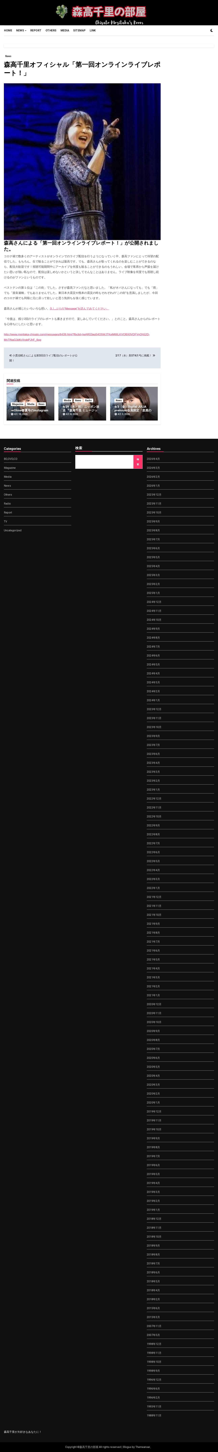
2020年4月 (153, 1075)
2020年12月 (154, 1004)
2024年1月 (153, 700)
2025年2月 (153, 584)
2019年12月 (154, 1111)
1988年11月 (154, 1415)
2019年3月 (153, 1192)
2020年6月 (153, 1057)
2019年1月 (153, 1209)
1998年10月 (154, 1361)
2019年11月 (154, 1120)
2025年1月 (153, 593)
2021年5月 (153, 959)
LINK (93, 30)
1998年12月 (154, 1344)
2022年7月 (153, 843)
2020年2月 (153, 1093)
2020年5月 (153, 1066)
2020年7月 (153, 1049)
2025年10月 (154, 512)
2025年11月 (154, 503)
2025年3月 (153, 575)
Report (8, 512)
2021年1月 (153, 995)
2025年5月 (153, 557)
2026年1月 (153, 485)
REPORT (36, 30)
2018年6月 (153, 1272)
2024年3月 (153, 682)
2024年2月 (153, 691)
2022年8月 (153, 834)
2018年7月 (153, 1263)
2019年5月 (153, 1174)
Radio (88, 400)
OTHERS (51, 30)
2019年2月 (153, 1201)
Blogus (127, 1447)
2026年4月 (153, 458)
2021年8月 (153, 932)
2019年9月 (153, 1138)
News (8, 56)
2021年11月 (154, 906)
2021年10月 (154, 914)
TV (5, 521)
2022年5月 (153, 861)
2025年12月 (154, 494)
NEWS (20, 30)
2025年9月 (153, 521)
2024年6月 (153, 655)
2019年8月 (153, 1147)
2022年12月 (154, 798)
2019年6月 (153, 1165)
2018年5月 (153, 1281)
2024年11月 (154, 610)
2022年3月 (153, 879)
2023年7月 (153, 745)
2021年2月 (153, 986)
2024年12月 (154, 602)
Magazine (17, 404)
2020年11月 (154, 1013)
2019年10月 (154, 1129)
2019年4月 (153, 1183)
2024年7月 (153, 646)
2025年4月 (153, 566)
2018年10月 (154, 1236)
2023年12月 (154, 709)
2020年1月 (153, 1102)
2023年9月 (153, 736)
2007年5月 (153, 1335)
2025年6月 (153, 548)
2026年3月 (153, 467)
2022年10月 (154, 816)
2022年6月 (153, 852)
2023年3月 (153, 771)
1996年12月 (154, 1379)
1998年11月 (154, 1353)
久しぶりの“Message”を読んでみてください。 (79, 308)
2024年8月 (153, 637)
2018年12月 (154, 1218)
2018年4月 (153, 1290)
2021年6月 (153, 950)
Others (8, 494)
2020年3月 (153, 1084)
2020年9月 (153, 1031)
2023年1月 (153, 789)
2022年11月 (154, 807)
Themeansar (142, 1447)
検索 (78, 448)
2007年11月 (154, 1326)
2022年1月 (153, 888)
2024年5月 (153, 664)
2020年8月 (153, 1040)
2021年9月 (153, 923)
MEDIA (65, 30)
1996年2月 (153, 1397)
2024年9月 (153, 628)
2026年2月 (153, 476)
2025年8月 (153, 530)
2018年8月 (153, 1254)
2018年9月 (153, 1245)
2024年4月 (153, 673)
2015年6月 (153, 1308)
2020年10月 (154, 1022)
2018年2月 (153, 1299)
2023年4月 (153, 762)
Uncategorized (13, 530)
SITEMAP (79, 30)
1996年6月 (153, 1388)
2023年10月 (154, 727)
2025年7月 (153, 539)
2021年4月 (153, 968)
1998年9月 (153, 1370)
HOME (8, 30)
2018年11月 (154, 1227)
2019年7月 (153, 1156)
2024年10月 (154, 619)
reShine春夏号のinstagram (29, 410)
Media (30, 404)
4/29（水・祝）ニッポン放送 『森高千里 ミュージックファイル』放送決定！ (81, 410)
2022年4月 (153, 870)
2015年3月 (153, 1317)
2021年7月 (153, 941)
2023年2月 (153, 780)
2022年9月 (153, 825)
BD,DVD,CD (10, 458)
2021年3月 (153, 977)
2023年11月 (154, 718)
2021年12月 (154, 897)
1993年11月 (154, 1406)
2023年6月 (153, 754)
